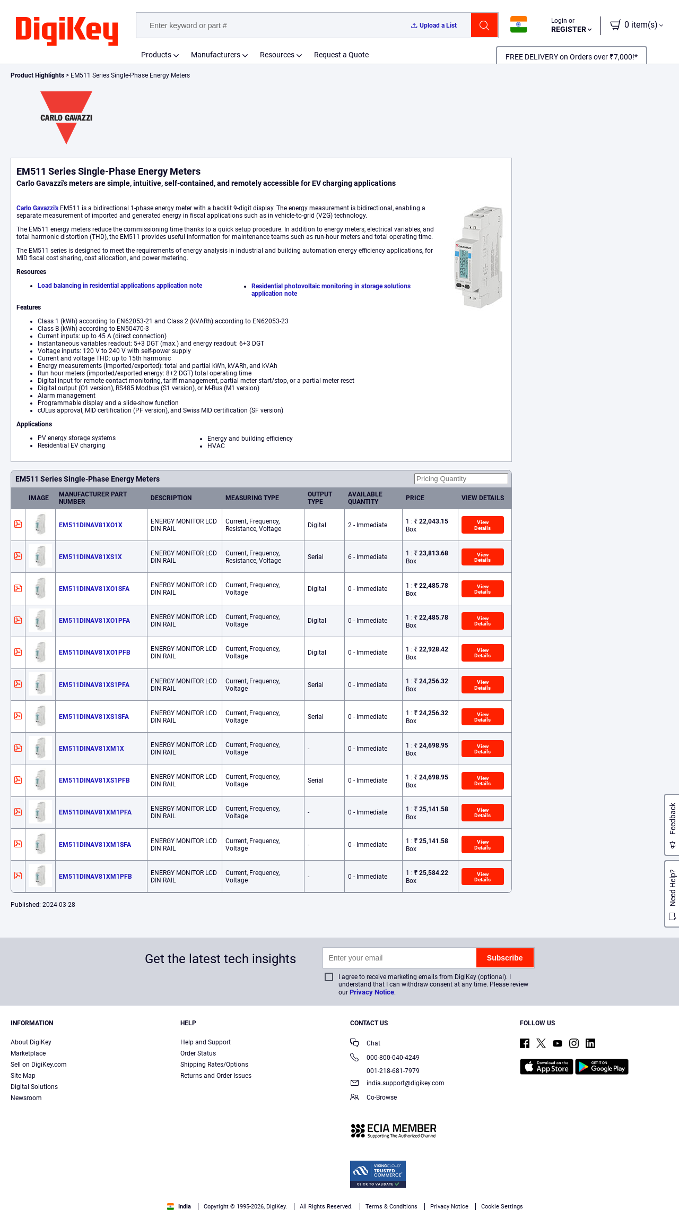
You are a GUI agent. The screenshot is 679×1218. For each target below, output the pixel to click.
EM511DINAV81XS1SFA (94, 716)
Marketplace (28, 1053)
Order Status (198, 1053)
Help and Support (205, 1042)
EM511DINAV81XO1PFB (94, 652)
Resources (277, 54)
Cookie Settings (502, 1206)
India (179, 1206)
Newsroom (26, 1098)
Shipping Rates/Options (214, 1064)
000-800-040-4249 (385, 1058)
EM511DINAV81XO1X (91, 525)
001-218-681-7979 (385, 1071)
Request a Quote (341, 54)
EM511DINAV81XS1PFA (94, 685)
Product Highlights (37, 75)
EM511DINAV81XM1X (91, 748)
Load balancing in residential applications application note (120, 285)
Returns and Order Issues (215, 1075)
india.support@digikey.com (397, 1084)
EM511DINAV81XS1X (90, 557)
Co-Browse (373, 1098)
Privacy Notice (372, 992)
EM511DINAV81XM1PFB (95, 876)
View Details (482, 525)
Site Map (23, 1075)
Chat (365, 1044)
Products (156, 54)
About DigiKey (31, 1042)
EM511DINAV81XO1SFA (94, 589)
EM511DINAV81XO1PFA (94, 620)
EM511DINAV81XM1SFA (95, 844)
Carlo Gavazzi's (37, 208)
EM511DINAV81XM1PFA (95, 812)
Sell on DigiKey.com (39, 1064)
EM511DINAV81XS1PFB (94, 780)
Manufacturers (215, 54)
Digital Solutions (34, 1087)
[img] (67, 32)
